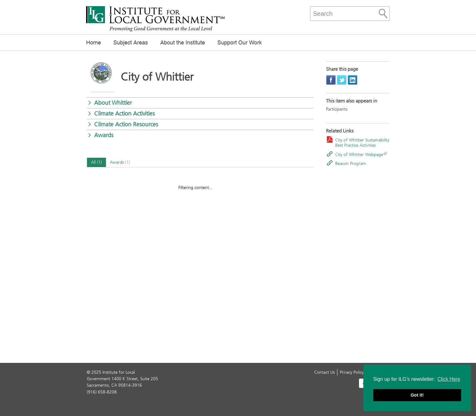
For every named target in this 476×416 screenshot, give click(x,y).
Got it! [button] (417, 395)
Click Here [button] (448, 379)
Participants (336, 109)
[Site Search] (383, 13)
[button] (200, 103)
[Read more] (102, 77)
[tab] (96, 162)
